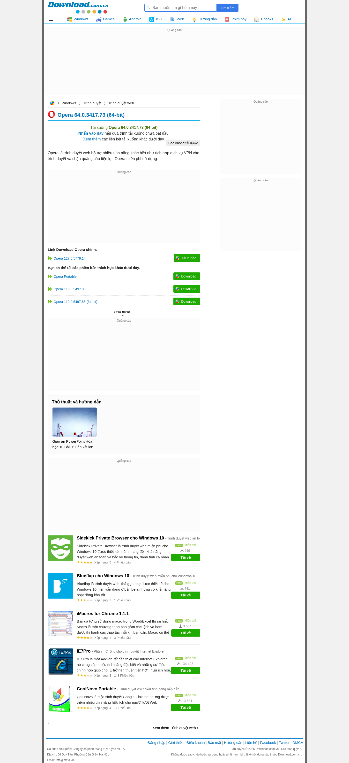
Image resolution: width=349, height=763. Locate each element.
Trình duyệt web (121, 103)
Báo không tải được (183, 143)
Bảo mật (214, 742)
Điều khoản (195, 742)
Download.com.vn (52, 103)
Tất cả (53, 19)
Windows (69, 103)
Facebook (268, 742)
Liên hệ (251, 742)
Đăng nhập (156, 742)
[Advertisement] (174, 67)
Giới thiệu (176, 742)
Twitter (284, 742)
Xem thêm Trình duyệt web (174, 728)
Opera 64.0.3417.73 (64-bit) (91, 115)
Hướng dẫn (233, 742)
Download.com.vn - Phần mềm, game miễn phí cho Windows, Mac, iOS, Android (78, 7)
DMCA (297, 742)
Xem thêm (92, 139)
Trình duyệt (92, 103)
